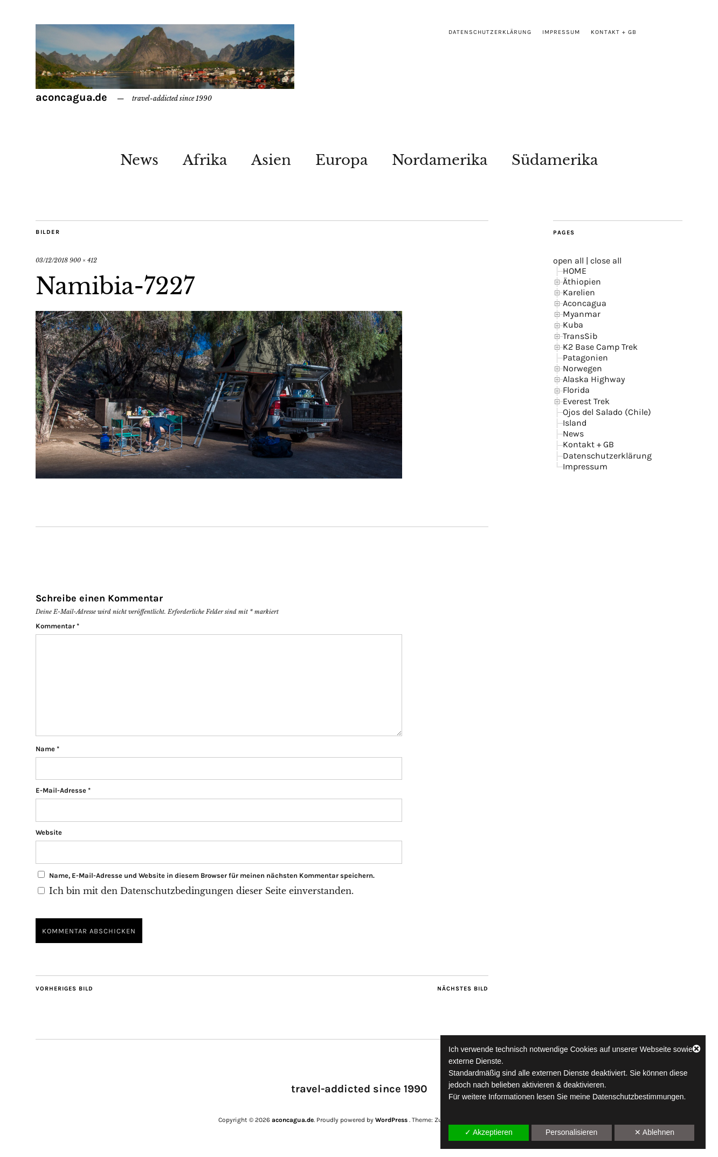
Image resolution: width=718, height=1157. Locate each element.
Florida (576, 390)
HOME (574, 271)
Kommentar (57, 626)
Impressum (561, 32)
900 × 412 (83, 260)
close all (606, 260)
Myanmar (581, 314)
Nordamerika (439, 160)
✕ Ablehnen (654, 1132)
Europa (341, 160)
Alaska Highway (594, 379)
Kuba (573, 325)
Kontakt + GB (614, 32)
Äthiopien (582, 281)
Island (574, 423)
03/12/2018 (52, 260)
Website (49, 832)
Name (47, 749)
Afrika (205, 160)
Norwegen (582, 368)
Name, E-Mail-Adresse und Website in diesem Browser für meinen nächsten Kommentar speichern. (212, 875)
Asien (271, 160)
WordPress (391, 1120)
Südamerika (555, 160)
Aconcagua (584, 303)
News (139, 160)
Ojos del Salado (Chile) (607, 412)
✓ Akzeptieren (489, 1132)
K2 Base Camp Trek (600, 347)
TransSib (580, 336)
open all (568, 260)
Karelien (579, 292)
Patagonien (585, 357)
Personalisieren (572, 1132)
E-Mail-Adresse (63, 790)
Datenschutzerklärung (489, 32)
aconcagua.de (71, 97)
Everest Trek (586, 401)
